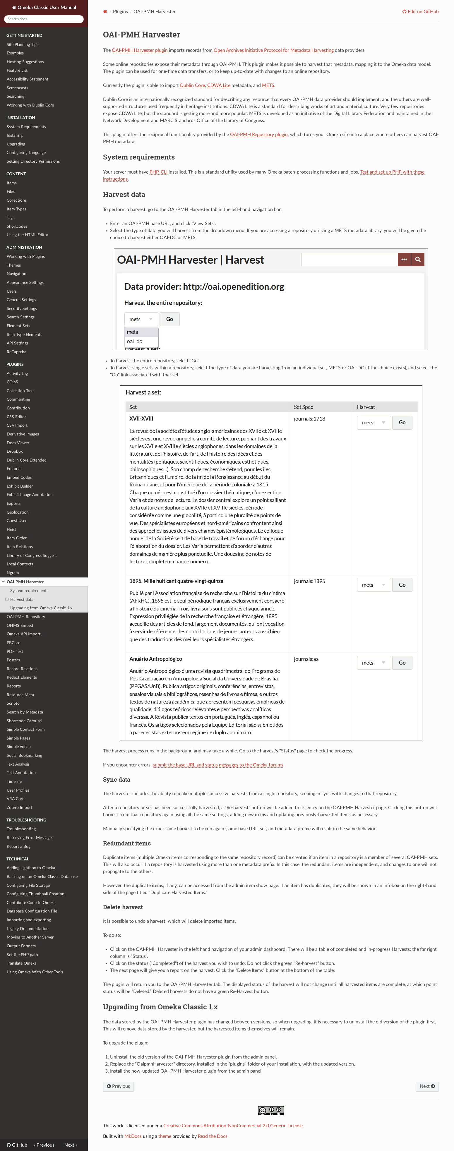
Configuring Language (26, 152)
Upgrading (16, 144)
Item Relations (20, 547)
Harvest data (19, 599)
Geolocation (18, 512)
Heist (11, 529)
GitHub (19, 1145)
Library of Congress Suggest (32, 555)
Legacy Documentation (28, 929)
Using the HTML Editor (27, 235)
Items (12, 183)
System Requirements (26, 127)
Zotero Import (19, 807)
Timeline (14, 781)
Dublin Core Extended (27, 460)
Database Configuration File (32, 911)
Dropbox (15, 451)
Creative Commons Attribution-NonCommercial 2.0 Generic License (233, 1125)
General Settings (21, 300)
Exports (13, 503)
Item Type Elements (24, 334)
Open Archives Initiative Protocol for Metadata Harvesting (274, 50)
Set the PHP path (22, 955)
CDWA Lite (218, 85)
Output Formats (21, 946)
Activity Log (17, 373)
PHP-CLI (158, 172)
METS (268, 85)
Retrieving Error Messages (30, 838)
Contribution (18, 408)
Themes (14, 265)
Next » (71, 1145)
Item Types (16, 209)
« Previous (43, 1145)
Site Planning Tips (22, 44)
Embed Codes (19, 477)
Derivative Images (23, 434)
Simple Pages (18, 738)
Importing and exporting (29, 920)
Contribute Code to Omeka (31, 902)
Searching (15, 96)
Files (11, 191)
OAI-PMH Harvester (23, 582)
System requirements (29, 591)
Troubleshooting (21, 829)
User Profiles (18, 790)
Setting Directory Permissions (33, 161)
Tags (10, 217)
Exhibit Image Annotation (30, 495)
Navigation (16, 274)
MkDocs (133, 1136)
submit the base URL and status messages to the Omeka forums (218, 765)
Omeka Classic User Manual (46, 7)
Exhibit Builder (20, 486)
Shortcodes (17, 226)
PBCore (13, 643)
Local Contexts (20, 564)
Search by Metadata (25, 712)
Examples (15, 53)
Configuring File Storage (28, 885)
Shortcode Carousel (24, 721)
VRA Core (15, 799)
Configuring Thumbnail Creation (35, 894)
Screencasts (17, 88)
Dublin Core (192, 85)
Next (427, 1086)
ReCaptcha (16, 352)
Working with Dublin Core (30, 105)
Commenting (18, 399)
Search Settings (21, 317)
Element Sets (18, 326)
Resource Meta (20, 695)
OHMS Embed (20, 625)
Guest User (17, 521)
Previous (118, 1086)
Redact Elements (22, 677)
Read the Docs (212, 1136)
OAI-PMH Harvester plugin (140, 50)
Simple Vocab (19, 747)
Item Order (17, 538)
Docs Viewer (18, 443)
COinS (12, 382)
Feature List (17, 70)
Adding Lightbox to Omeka (31, 868)
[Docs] (105, 11)
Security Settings (22, 308)
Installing (15, 135)
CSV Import (17, 425)
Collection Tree (20, 391)
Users (12, 291)
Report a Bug (18, 846)
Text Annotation (21, 773)
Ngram (13, 573)
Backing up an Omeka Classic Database (42, 876)
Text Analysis (18, 764)
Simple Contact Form (26, 729)
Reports (14, 686)
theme (164, 1136)
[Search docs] (44, 19)
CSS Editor (16, 417)
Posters (13, 660)
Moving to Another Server (30, 937)
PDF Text (15, 651)
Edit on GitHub (423, 11)
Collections (17, 200)
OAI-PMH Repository (26, 617)
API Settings (17, 343)
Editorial (14, 468)
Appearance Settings (25, 282)
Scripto (13, 703)
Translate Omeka (22, 963)
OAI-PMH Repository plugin (259, 134)
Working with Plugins (26, 256)
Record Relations (22, 669)
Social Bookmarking (24, 755)
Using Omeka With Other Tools (35, 972)
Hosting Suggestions (25, 62)
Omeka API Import (23, 634)
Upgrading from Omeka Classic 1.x (41, 608)
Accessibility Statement (27, 79)
